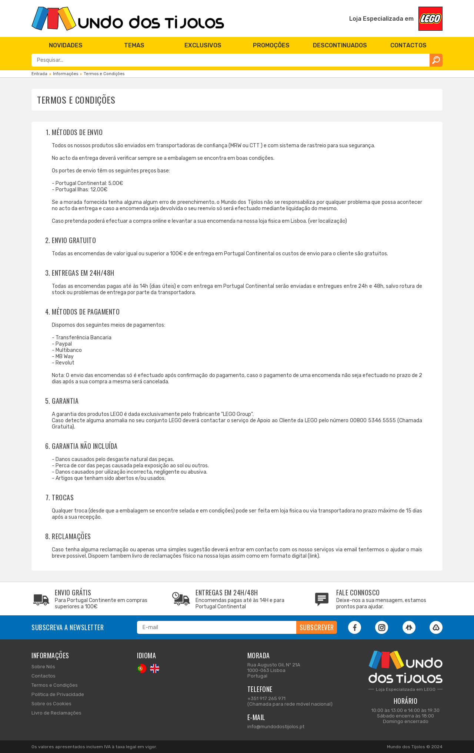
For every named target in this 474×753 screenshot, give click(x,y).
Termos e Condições (54, 685)
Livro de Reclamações (56, 713)
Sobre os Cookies (51, 703)
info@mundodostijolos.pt (275, 726)
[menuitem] (65, 45)
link (313, 556)
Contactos (43, 676)
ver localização (327, 221)
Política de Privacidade (57, 694)
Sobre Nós (43, 666)
